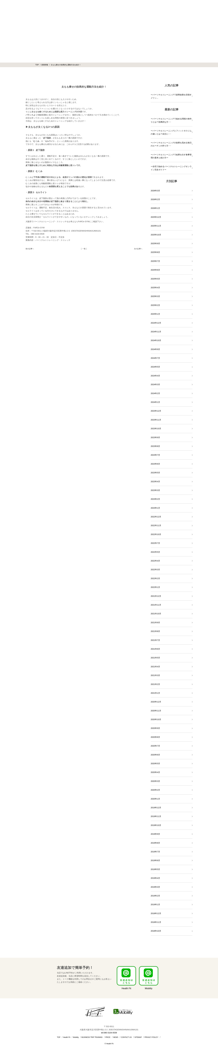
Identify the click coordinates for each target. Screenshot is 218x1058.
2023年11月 (156, 420)
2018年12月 (156, 913)
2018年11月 (156, 922)
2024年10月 (156, 340)
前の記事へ (30, 249)
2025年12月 (156, 217)
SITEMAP (138, 1037)
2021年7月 (155, 640)
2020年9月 (155, 728)
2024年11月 (156, 332)
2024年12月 (156, 323)
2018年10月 (156, 931)
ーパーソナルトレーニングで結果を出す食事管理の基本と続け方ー (171, 156)
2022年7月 (155, 543)
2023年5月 (155, 473)
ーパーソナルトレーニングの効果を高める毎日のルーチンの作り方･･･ (171, 144)
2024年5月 (155, 367)
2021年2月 (155, 684)
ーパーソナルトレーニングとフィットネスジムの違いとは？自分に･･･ (171, 132)
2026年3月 (155, 191)
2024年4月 (155, 376)
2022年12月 (156, 517)
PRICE (107, 1037)
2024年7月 (155, 358)
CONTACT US (126, 1037)
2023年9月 (155, 437)
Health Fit (66, 1037)
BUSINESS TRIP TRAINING (91, 1037)
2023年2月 (155, 499)
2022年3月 (155, 569)
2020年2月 (155, 790)
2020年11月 (156, 711)
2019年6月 (155, 860)
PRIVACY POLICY (151, 1037)
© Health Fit (109, 1044)
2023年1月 (155, 508)
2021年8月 (155, 631)
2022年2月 (155, 578)
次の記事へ (138, 249)
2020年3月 (155, 781)
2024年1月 (155, 402)
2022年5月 (155, 552)
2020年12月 (156, 702)
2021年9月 (155, 622)
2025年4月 (155, 287)
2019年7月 (155, 852)
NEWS (115, 1037)
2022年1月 (155, 587)
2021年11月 (156, 605)
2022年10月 (156, 534)
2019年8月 (155, 843)
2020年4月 (155, 772)
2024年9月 (155, 349)
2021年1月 (155, 693)
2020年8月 (155, 737)
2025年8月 (155, 252)
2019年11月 (156, 816)
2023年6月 (155, 464)
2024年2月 (155, 393)
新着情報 (44, 65)
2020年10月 (156, 719)
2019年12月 (156, 807)
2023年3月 (155, 490)
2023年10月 (156, 428)
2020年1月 (155, 799)
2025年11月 (156, 226)
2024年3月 (155, 384)
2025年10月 (156, 235)
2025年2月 (155, 305)
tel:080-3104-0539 (109, 1033)
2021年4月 (155, 666)
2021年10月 (156, 613)
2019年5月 (155, 869)
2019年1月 (155, 904)
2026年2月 (155, 199)
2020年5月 (155, 763)
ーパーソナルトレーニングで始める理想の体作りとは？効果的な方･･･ (171, 120)
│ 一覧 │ (84, 249)
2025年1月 (155, 314)
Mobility (76, 1037)
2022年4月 (155, 561)
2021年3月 (155, 675)
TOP (37, 65)
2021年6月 (155, 649)
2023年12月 (156, 411)
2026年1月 (155, 208)
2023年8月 (155, 446)
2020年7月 (155, 746)
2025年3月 (155, 296)
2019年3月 (155, 887)
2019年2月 (155, 896)
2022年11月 (156, 525)
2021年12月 (156, 596)
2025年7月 (155, 261)
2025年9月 (155, 243)
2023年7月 (155, 455)
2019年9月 (155, 834)
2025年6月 (155, 270)
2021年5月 (155, 658)
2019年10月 (156, 825)
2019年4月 (155, 878)
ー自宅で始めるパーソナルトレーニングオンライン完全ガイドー (171, 168)
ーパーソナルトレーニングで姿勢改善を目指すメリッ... (171, 96)
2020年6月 (155, 755)
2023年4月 (155, 481)
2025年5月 (155, 279)
